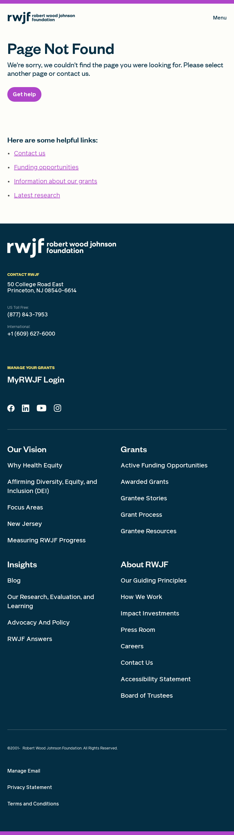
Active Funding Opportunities (164, 465)
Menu (220, 19)
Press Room (138, 629)
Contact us (29, 153)
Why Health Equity (34, 465)
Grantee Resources (148, 531)
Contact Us (137, 662)
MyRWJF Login (36, 379)
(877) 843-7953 (27, 315)
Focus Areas (25, 507)
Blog (14, 580)
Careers (132, 646)
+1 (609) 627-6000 (31, 334)
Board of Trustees (147, 695)
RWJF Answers (29, 639)
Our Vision (27, 448)
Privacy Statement (29, 787)
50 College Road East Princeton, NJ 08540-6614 (42, 287)
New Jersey (24, 524)
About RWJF (144, 564)
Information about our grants (55, 181)
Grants (134, 448)
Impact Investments (150, 613)
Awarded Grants (144, 481)
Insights (22, 564)
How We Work (141, 597)
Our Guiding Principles (153, 580)
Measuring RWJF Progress (46, 540)
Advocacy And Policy (38, 622)
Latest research (37, 195)
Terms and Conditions (33, 803)
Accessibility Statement (156, 679)
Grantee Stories (144, 498)
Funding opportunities (46, 167)
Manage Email (23, 770)
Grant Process (141, 514)
